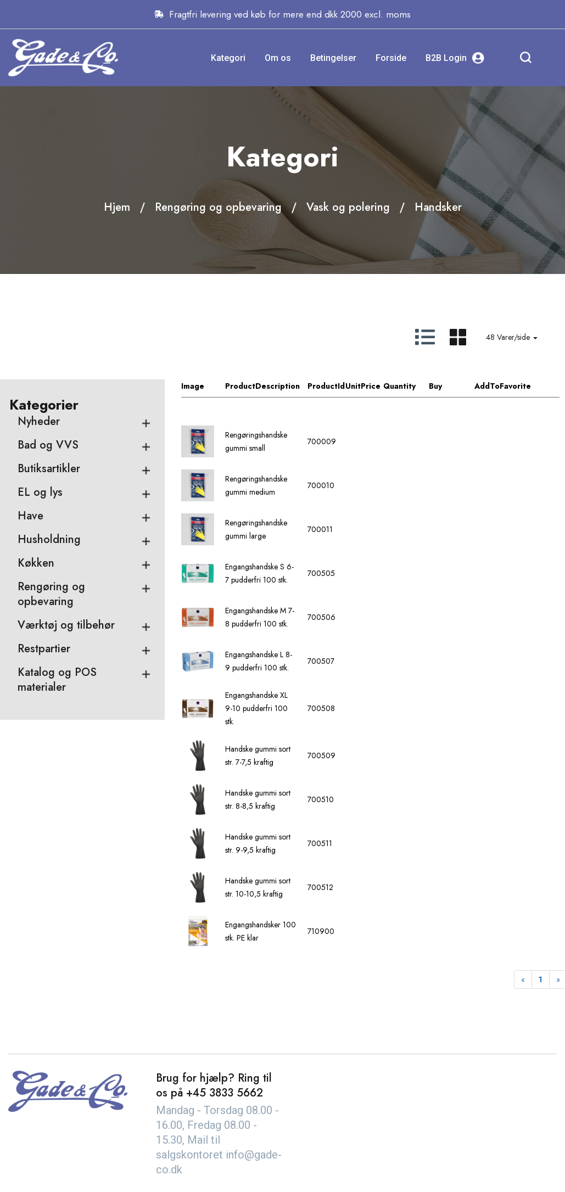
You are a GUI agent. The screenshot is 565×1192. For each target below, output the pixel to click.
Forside (391, 58)
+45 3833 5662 (224, 1093)
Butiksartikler (49, 468)
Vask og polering (348, 207)
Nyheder (39, 421)
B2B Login (455, 58)
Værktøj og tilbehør (66, 625)
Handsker (438, 207)
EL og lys (40, 492)
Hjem (117, 207)
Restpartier (44, 648)
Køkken (36, 563)
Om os (278, 58)
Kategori (228, 58)
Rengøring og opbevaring (218, 207)
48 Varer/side (512, 337)
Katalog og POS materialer (57, 680)
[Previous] (523, 979)
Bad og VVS (48, 445)
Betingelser (333, 58)
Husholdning (49, 539)
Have (30, 515)
